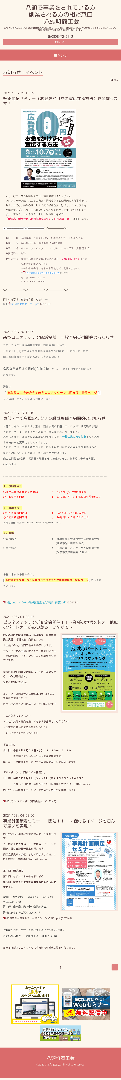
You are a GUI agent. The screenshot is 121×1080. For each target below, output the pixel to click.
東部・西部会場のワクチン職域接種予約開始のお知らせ (54, 420)
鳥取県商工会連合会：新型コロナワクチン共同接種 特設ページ (52, 395)
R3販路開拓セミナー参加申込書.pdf (43, 275)
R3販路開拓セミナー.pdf (25, 306)
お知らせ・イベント (23, 74)
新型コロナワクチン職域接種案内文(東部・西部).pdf (36, 604)
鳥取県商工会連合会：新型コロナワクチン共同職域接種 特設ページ (46, 582)
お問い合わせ (60, 43)
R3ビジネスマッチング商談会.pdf (25, 803)
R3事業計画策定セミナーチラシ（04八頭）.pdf (33, 920)
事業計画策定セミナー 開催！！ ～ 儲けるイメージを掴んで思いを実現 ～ (59, 825)
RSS (114, 82)
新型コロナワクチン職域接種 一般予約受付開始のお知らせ (58, 339)
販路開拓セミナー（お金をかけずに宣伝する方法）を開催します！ (60, 103)
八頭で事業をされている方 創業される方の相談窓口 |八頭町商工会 (60, 14)
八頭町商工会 (60, 1060)
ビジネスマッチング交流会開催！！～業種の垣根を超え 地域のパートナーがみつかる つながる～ (60, 626)
